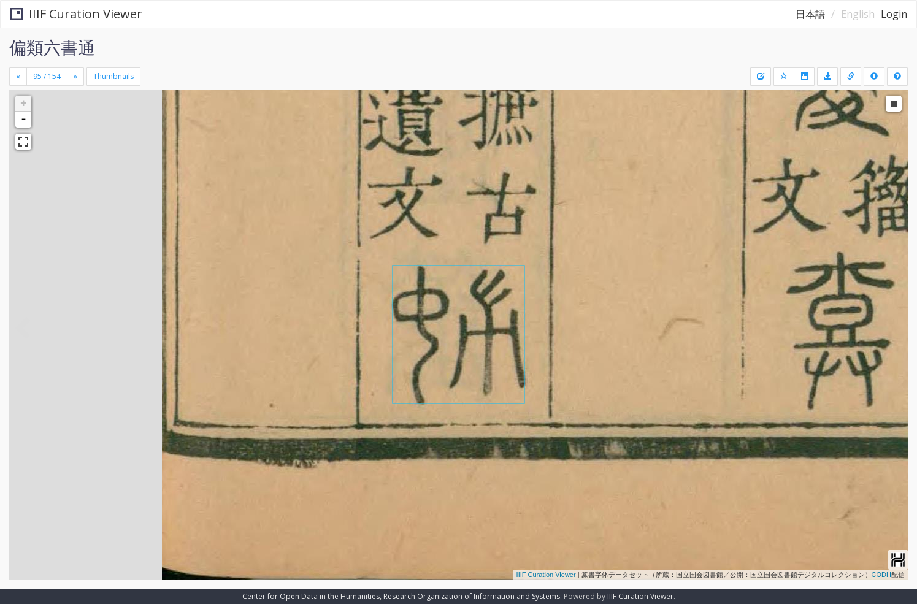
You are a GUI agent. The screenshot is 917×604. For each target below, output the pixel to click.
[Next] (75, 76)
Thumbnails (113, 76)
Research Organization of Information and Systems (471, 596)
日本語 (810, 14)
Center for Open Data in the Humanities (311, 596)
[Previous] (18, 76)
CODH (881, 574)
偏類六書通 (52, 47)
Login (894, 14)
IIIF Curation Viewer (76, 14)
